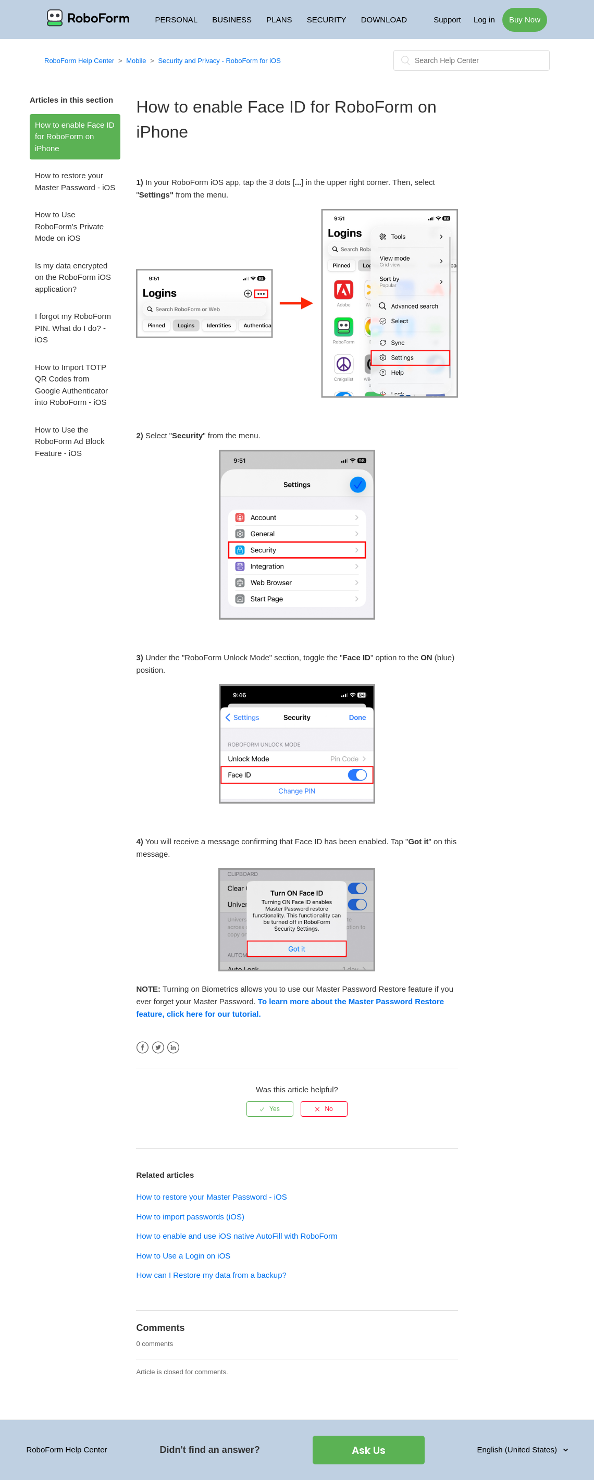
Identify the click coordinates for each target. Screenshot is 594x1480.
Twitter (158, 1047)
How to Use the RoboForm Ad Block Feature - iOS (69, 441)
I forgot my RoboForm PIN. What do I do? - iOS (73, 328)
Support (447, 19)
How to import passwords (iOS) (190, 1216)
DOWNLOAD (384, 19)
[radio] (269, 1109)
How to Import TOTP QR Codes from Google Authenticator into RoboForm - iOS (71, 385)
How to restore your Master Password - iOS (75, 181)
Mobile (136, 61)
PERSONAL (176, 19)
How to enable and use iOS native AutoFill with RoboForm (236, 1235)
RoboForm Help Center (79, 61)
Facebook (142, 1047)
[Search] (471, 60)
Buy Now (524, 19)
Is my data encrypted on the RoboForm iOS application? (73, 277)
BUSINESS (232, 19)
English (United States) (518, 1449)
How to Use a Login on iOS (183, 1255)
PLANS (279, 19)
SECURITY (326, 19)
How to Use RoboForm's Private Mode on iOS (69, 226)
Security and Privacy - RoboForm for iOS (219, 61)
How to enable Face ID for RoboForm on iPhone (75, 136)
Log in (484, 19)
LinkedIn (173, 1047)
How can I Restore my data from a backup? (211, 1275)
